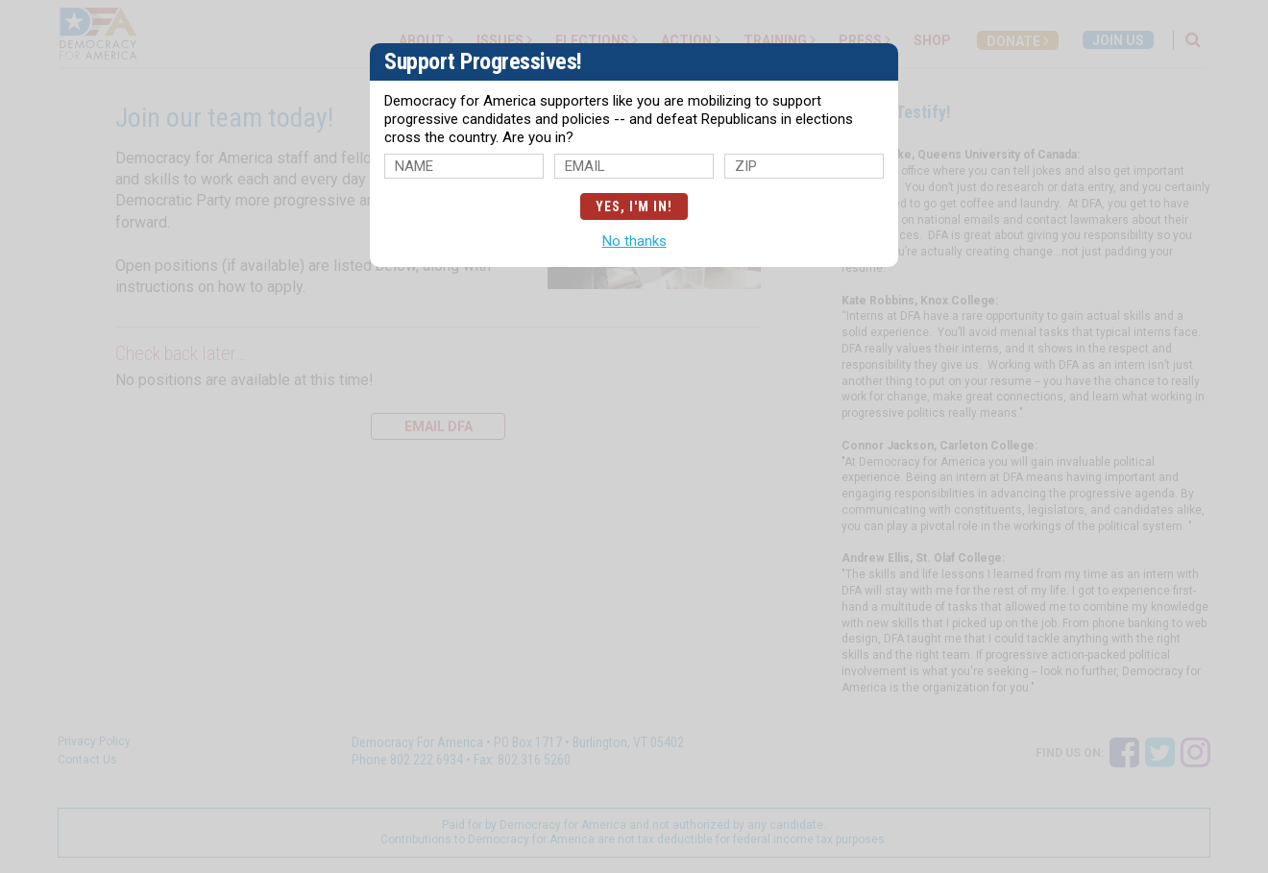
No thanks (634, 241)
